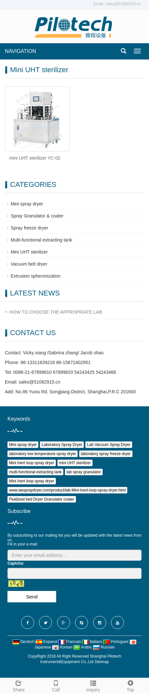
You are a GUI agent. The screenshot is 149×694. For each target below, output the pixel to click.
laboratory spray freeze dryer (105, 454)
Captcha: (15, 563)
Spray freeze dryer (29, 227)
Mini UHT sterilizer (29, 252)
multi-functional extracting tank (35, 472)
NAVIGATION (20, 51)
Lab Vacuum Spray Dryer (108, 444)
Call (56, 685)
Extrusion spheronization (35, 276)
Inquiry (93, 685)
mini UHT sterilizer (75, 463)
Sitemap (101, 662)
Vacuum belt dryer (29, 264)
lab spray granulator (84, 472)
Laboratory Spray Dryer (62, 444)
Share (18, 685)
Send (31, 596)
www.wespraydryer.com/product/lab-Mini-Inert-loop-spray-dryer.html (67, 490)
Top (130, 685)
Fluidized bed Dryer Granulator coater (41, 499)
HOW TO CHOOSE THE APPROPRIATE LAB (55, 312)
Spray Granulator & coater (37, 215)
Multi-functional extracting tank (41, 239)
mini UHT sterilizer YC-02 (34, 158)
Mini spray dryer (27, 203)
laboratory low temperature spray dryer (42, 454)
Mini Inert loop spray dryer (31, 463)
